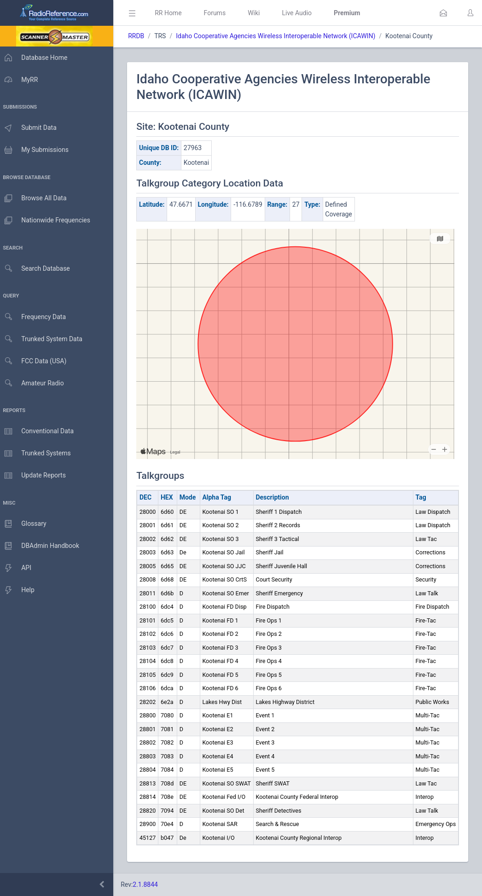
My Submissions (36, 150)
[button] (443, 13)
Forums (219, 13)
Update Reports (35, 475)
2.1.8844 (150, 884)
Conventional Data (39, 431)
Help (19, 590)
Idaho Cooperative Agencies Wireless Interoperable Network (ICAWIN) (280, 36)
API (18, 568)
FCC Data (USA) (35, 361)
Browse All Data (35, 198)
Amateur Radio (34, 383)
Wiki (258, 13)
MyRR (21, 80)
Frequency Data (35, 317)
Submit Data (30, 128)
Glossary (25, 524)
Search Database (37, 269)
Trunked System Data (43, 339)
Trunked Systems (37, 453)
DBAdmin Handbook (42, 546)
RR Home (172, 13)
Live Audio (301, 13)
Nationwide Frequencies (47, 220)
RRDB (141, 36)
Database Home (36, 57)
